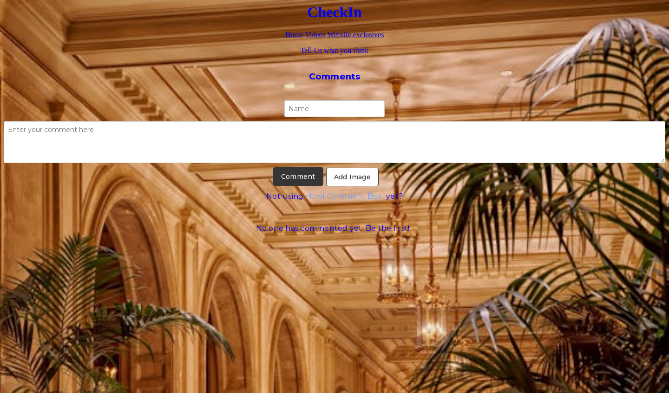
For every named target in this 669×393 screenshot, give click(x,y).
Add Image (352, 177)
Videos (315, 35)
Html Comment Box (344, 196)
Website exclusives (356, 35)
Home (294, 35)
